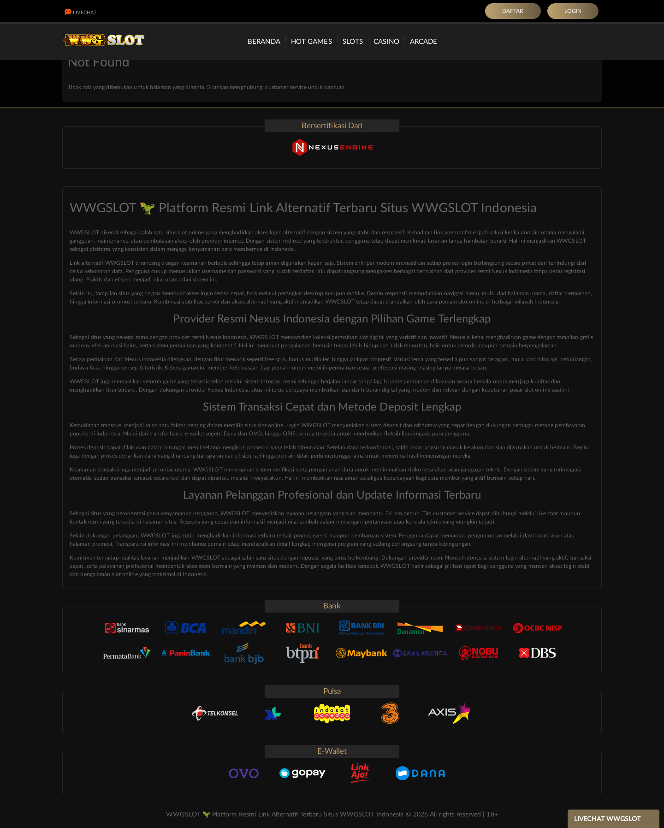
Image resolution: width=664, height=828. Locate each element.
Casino (386, 41)
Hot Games (311, 41)
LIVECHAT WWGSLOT (607, 819)
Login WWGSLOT (308, 425)
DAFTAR (513, 11)
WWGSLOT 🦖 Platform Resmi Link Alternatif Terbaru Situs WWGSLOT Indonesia (284, 814)
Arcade (424, 41)
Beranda (264, 41)
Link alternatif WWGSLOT (102, 263)
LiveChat (81, 12)
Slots (353, 41)
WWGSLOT (84, 381)
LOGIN (573, 11)
